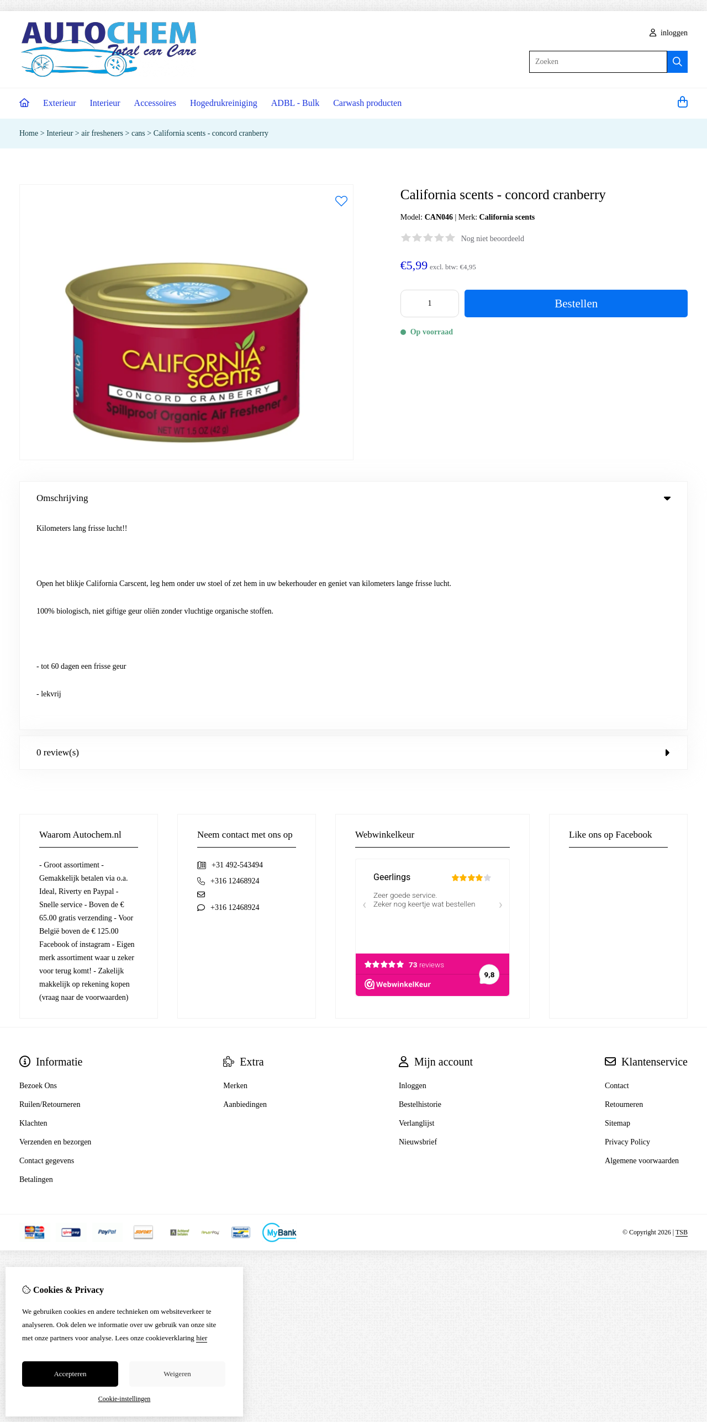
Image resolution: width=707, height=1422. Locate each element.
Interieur (105, 103)
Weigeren (177, 1374)
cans (138, 133)
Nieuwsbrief (418, 927)
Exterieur (59, 103)
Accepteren (70, 1374)
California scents (507, 217)
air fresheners (103, 133)
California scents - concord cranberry (211, 133)
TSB (682, 1018)
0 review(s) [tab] (353, 537)
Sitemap (617, 908)
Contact (617, 871)
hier (201, 1338)
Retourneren (624, 890)
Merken (235, 871)
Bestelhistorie (420, 890)
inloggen (669, 33)
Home (28, 133)
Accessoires (155, 103)
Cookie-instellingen (124, 1399)
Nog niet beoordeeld (492, 239)
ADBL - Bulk (295, 103)
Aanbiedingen (245, 890)
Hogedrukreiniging (223, 103)
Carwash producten (367, 103)
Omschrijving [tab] (353, 498)
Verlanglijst (417, 908)
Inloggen (412, 871)
